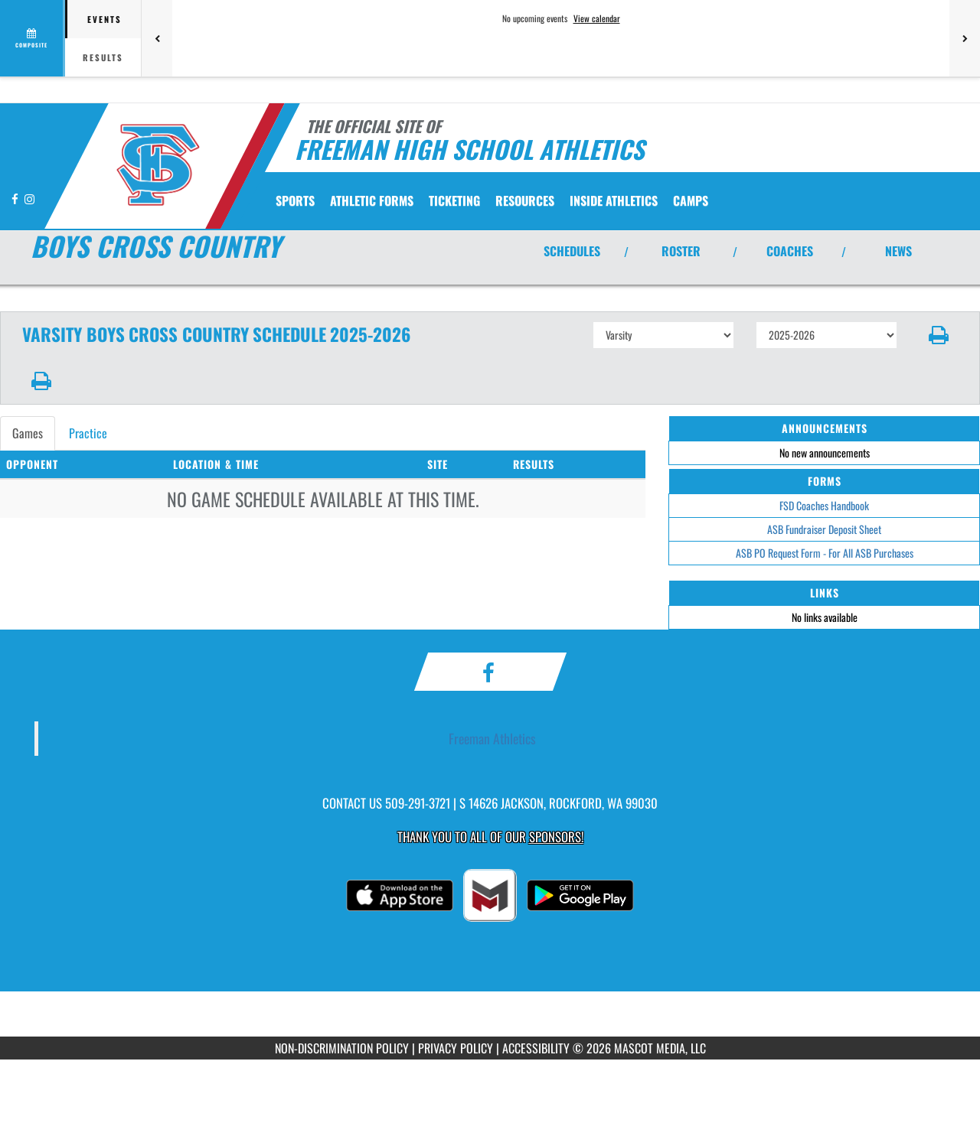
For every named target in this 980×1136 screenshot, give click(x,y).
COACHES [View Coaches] (789, 251)
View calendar (596, 18)
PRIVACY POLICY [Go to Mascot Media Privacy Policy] (455, 1048)
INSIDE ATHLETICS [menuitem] (614, 200)
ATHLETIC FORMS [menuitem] (371, 200)
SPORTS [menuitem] (295, 200)
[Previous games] (157, 38)
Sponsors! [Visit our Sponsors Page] (556, 836)
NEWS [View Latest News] (898, 251)
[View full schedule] (32, 38)
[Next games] (964, 38)
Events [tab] (104, 19)
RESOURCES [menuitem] (524, 200)
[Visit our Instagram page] (29, 198)
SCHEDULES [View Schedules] (572, 251)
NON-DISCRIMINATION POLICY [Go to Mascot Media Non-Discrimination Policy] (342, 1048)
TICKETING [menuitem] (454, 200)
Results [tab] (103, 57)
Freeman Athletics (492, 738)
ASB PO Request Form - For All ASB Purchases (824, 553)
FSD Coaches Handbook (824, 505)
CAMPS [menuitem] (690, 200)
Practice (88, 433)
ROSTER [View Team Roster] (681, 251)
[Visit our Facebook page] (16, 198)
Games (27, 433)
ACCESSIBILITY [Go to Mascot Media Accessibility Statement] (536, 1048)
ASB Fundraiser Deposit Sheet (824, 529)
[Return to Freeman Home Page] (157, 164)
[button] (939, 335)
